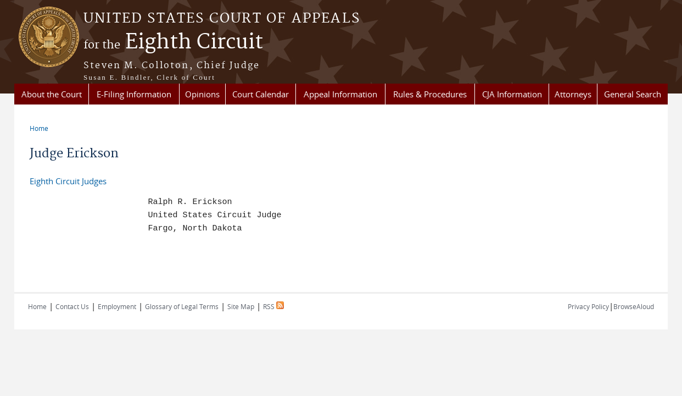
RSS (273, 306)
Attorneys (573, 94)
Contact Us (72, 306)
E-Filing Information (134, 94)
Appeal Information (340, 94)
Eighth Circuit (173, 42)
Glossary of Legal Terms (182, 306)
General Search (632, 94)
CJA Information (512, 94)
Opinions (202, 94)
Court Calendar (260, 94)
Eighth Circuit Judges (68, 180)
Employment (117, 306)
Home (39, 128)
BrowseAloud (633, 306)
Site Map (240, 306)
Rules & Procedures (430, 94)
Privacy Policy (588, 306)
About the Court (51, 94)
